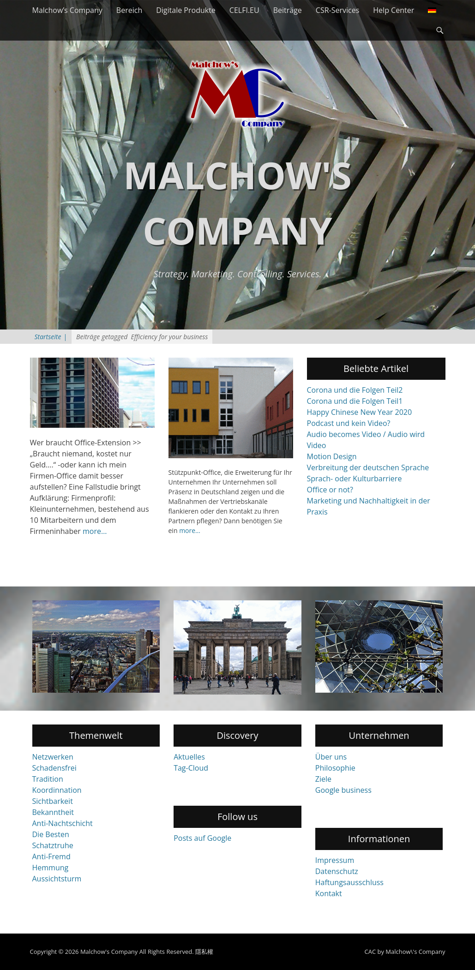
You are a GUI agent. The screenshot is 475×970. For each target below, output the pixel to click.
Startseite (51, 336)
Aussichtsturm (57, 879)
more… (95, 531)
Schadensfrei (54, 768)
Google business (343, 790)
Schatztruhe (52, 845)
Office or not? (330, 490)
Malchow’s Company (67, 10)
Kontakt (328, 893)
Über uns (331, 757)
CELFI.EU (244, 10)
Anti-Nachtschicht (62, 823)
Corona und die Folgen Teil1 (355, 401)
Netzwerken (52, 757)
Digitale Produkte (186, 10)
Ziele (323, 779)
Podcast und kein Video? (349, 423)
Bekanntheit (53, 812)
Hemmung (50, 867)
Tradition (47, 779)
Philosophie (335, 768)
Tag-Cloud (191, 768)
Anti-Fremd (51, 856)
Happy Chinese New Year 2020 (359, 412)
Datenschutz (336, 871)
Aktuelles (189, 757)
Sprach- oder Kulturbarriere (354, 478)
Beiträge (287, 10)
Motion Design (332, 456)
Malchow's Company (109, 951)
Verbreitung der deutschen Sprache (368, 467)
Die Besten (50, 834)
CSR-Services (337, 10)
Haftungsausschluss (349, 882)
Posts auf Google (202, 838)
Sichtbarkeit (52, 801)
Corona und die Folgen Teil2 (355, 390)
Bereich (129, 10)
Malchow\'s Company (415, 951)
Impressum (334, 860)
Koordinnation (57, 790)
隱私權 (204, 951)
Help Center (393, 10)
